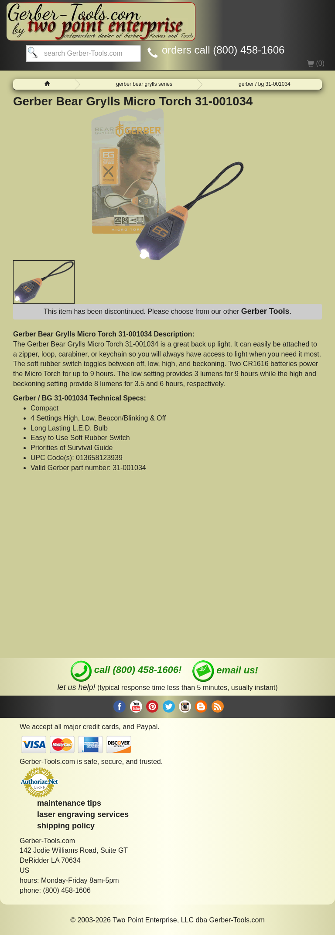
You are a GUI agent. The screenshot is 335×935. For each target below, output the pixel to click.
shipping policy (66, 825)
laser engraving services (83, 814)
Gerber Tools (265, 311)
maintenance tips (69, 803)
